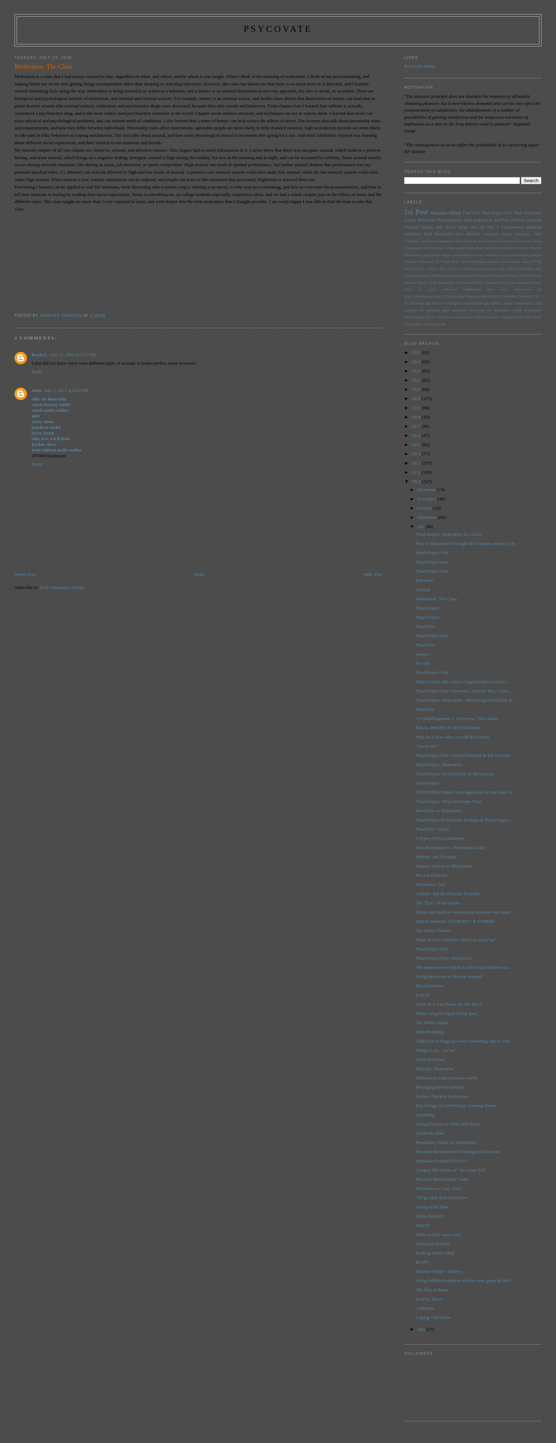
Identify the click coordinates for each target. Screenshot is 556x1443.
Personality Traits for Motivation (446, 1142)
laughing (410, 310)
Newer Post (25, 574)
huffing (496, 303)
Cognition (427, 241)
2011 (416, 472)
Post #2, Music (430, 1299)
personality (443, 234)
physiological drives (419, 317)
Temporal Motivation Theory (497, 275)
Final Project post (432, 562)
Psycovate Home (419, 66)
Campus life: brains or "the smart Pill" (451, 1170)
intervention (524, 303)
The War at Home (432, 1289)
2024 (416, 361)
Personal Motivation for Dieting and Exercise (458, 1151)
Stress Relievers (430, 1059)
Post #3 (423, 995)
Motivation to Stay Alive (439, 1188)
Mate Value (460, 262)
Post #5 (410, 269)
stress (459, 317)
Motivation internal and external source (500, 262)
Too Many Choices (433, 930)
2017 (416, 426)
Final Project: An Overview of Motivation (454, 773)
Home (199, 574)
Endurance (507, 241)
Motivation (426, 220)
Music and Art (471, 227)
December (427, 489)
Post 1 (493, 227)
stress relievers (476, 317)
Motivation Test (430, 884)
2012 (416, 463)
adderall (523, 283)
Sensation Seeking (429, 275)
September (427, 517)
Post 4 (445, 269)
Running (489, 269)
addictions (412, 234)
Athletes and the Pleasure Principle (448, 893)
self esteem (444, 317)
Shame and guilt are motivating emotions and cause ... (466, 912)
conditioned (471, 289)
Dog (458, 241)
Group (449, 248)
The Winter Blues (432, 1022)
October (425, 508)
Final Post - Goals (432, 829)
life (421, 310)
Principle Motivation (435, 1068)
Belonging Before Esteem (439, 1087)
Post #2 (423, 1225)
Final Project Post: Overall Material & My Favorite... (465, 755)
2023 (416, 371)
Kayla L (40, 354)
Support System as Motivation (444, 866)
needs (517, 310)
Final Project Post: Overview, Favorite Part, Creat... (463, 691)
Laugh (426, 255)
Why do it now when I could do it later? (453, 737)
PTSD (537, 262)
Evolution (523, 241)
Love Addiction (463, 255)
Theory (422, 283)
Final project (427, 608)
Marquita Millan (445, 212)
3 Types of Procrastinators (440, 838)
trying (433, 324)
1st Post (416, 212)
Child (537, 234)
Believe (507, 234)
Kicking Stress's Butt (435, 1253)
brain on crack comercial (430, 289)
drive (490, 289)
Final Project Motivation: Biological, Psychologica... (464, 819)
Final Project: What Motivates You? (449, 801)
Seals (501, 269)
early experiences (515, 289)
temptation (509, 317)
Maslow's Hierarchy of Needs (427, 262)
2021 (416, 389)
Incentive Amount (514, 248)
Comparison (445, 241)
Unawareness (512, 227)
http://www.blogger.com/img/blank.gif (460, 303)
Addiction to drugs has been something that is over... (464, 1041)
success (494, 317)
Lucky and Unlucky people (521, 255)
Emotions (425, 580)
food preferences (478, 220)
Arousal (423, 589)
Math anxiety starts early (439, 1234)
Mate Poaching (430, 1031)
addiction (534, 227)
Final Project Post (497, 213)
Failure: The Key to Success (442, 1096)
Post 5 (457, 269)
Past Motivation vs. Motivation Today (451, 847)
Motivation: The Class (436, 598)
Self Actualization (520, 269)
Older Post (372, 574)
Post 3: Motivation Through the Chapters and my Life (465, 543)
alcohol (535, 283)
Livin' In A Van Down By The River (449, 1004)
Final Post (471, 213)
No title (423, 663)
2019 (416, 407)
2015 (416, 444)
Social (469, 275)
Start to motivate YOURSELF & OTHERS (455, 921)
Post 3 (434, 269)
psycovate (278, 29)
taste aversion (468, 234)
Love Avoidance (488, 255)
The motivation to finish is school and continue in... (463, 967)
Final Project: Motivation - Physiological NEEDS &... (466, 700)
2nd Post (501, 220)
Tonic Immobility (442, 283)
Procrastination (449, 220)
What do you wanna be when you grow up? (456, 939)
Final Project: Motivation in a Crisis (449, 534)
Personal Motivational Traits (442, 1179)
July (421, 526)
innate (508, 303)
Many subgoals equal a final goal (446, 1013)
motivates (459, 310)
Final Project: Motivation (439, 764)
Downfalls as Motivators (439, 810)
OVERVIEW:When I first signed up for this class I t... (466, 792)
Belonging (522, 234)
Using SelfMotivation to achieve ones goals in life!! (464, 1280)
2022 (416, 380)
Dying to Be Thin (432, 1206)
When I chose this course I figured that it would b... (463, 681)
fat (539, 289)
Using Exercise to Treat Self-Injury (448, 1124)
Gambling (425, 1114)
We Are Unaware (431, 875)
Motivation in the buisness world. (447, 1077)
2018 (416, 417)
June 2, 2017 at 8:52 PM (65, 390)
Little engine (441, 255)
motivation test (480, 310)
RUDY (422, 1262)
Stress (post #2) (430, 1216)
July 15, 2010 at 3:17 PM (73, 354)
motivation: (502, 310)
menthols (433, 310)
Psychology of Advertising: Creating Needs (456, 1105)
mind (446, 310)
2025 (416, 352)
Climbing (411, 241)
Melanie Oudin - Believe (439, 1271)
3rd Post (517, 220)
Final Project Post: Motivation (444, 958)
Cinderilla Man (430, 1133)
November (427, 498)
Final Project (428, 617)
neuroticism (532, 310)
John (36, 390)
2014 (416, 453)
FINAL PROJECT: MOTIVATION (448, 727)
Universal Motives (470, 283)
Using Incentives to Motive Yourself (449, 976)
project (422, 654)
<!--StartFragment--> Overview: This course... (459, 718)
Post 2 (422, 269)
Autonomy (491, 234)
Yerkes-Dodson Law (500, 283)
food (428, 234)
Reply (37, 371)
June (422, 1329)
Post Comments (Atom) (62, 587)
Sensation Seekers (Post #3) (441, 1160)
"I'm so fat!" (427, 746)
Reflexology (472, 269)
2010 (416, 481)
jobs (538, 303)
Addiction (425, 1308)
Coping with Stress (438, 227)
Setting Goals (455, 275)
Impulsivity (491, 248)
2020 (416, 398)
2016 (416, 435)
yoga (442, 324)
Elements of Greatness (480, 241)
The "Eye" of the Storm (438, 902)
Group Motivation (468, 248)
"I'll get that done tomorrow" (442, 1197)
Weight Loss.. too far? (436, 1050)
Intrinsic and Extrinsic (436, 856)
